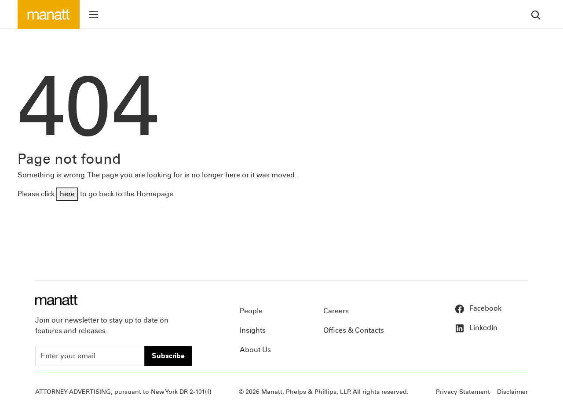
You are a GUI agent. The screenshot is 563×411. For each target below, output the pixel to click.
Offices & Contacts (353, 330)
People (251, 311)
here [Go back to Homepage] (67, 194)
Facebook (477, 308)
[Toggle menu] (93, 14)
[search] (535, 14)
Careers (336, 311)
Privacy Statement (463, 392)
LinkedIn (475, 327)
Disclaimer (512, 392)
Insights (253, 330)
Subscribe (168, 356)
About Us (255, 349)
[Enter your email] (90, 356)
